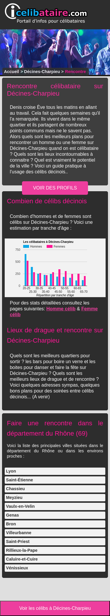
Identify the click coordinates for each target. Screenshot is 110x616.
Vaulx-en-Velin (20, 506)
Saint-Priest (18, 541)
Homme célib (61, 308)
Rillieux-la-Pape (22, 550)
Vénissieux (17, 568)
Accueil (11, 71)
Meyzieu (14, 497)
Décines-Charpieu (42, 71)
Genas (12, 515)
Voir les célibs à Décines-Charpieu (55, 608)
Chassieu (15, 488)
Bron (11, 524)
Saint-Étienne (19, 480)
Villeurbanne (18, 532)
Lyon (11, 471)
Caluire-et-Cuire (22, 559)
